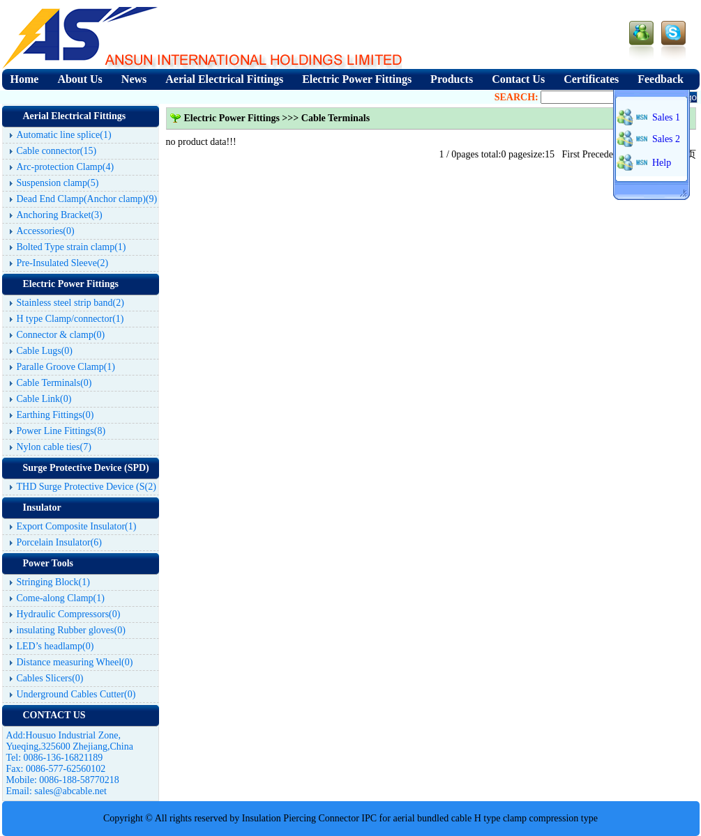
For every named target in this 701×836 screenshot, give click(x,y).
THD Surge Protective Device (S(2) (86, 486)
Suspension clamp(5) (58, 183)
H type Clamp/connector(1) (70, 319)
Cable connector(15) (57, 151)
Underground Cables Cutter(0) (76, 694)
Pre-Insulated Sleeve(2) (63, 263)
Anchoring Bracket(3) (60, 215)
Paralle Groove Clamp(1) (66, 367)
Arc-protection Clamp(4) (65, 167)
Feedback (661, 79)
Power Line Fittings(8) (61, 431)
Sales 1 (666, 117)
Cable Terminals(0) (54, 383)
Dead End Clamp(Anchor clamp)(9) (87, 199)
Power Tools (48, 563)
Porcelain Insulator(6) (59, 542)
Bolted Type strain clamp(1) (71, 247)
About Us (79, 79)
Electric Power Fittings (357, 79)
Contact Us (518, 79)
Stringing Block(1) (53, 582)
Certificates (591, 79)
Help (661, 162)
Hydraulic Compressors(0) (69, 614)
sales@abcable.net (70, 791)
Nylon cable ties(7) (54, 447)
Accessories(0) (46, 231)
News (133, 79)
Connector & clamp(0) (61, 335)
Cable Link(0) (44, 399)
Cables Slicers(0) (50, 678)
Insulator (42, 507)
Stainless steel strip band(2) (70, 302)
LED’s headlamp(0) (55, 646)
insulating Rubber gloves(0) (71, 630)
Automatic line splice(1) (64, 135)
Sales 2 (666, 139)
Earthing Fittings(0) (55, 415)
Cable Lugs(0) (45, 351)
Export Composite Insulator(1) (77, 526)
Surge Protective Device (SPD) (86, 468)
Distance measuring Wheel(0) (75, 662)
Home (24, 79)
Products (451, 79)
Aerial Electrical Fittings (224, 79)
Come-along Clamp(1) (61, 598)
